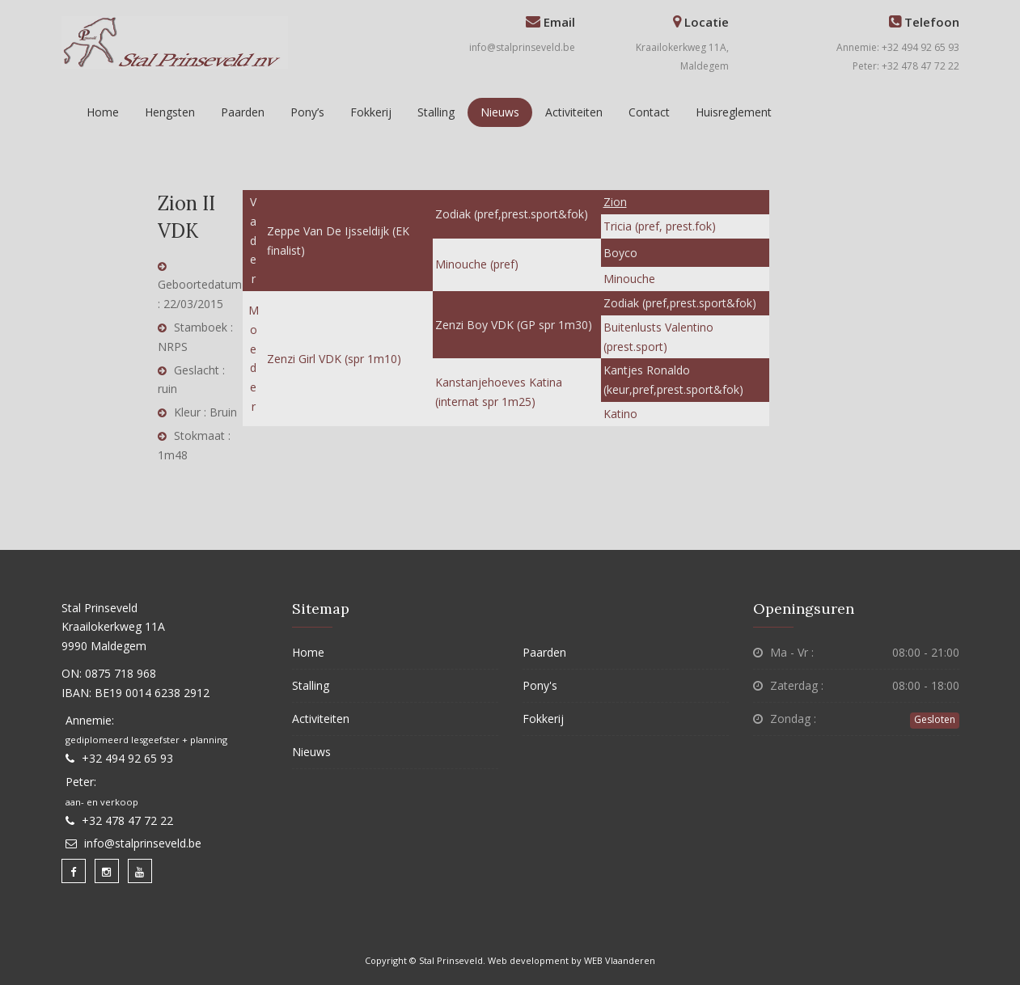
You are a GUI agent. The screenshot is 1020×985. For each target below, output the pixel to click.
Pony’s (307, 112)
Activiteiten (574, 112)
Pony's (540, 685)
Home (103, 112)
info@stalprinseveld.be (522, 47)
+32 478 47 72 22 (127, 820)
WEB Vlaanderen (619, 960)
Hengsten (170, 112)
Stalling (436, 112)
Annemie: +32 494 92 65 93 (897, 47)
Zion (615, 201)
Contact (649, 112)
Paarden (243, 112)
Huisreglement (734, 112)
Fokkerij (370, 112)
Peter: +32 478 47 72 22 (906, 66)
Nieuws (499, 112)
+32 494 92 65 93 (127, 758)
